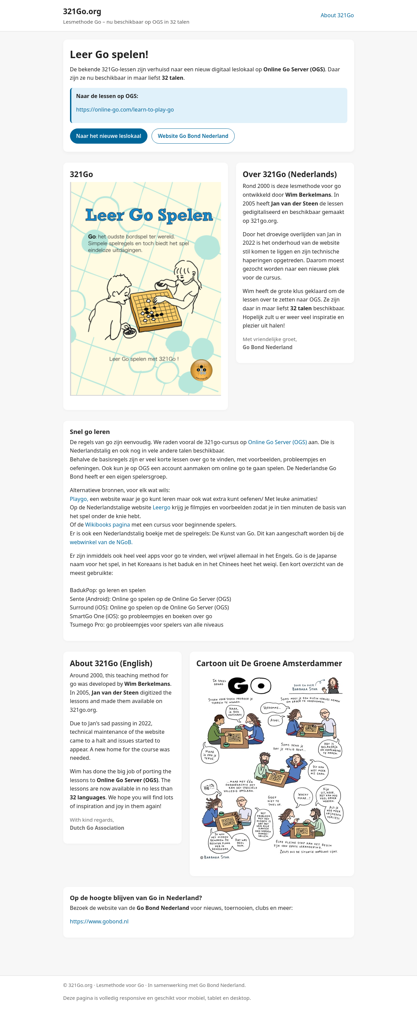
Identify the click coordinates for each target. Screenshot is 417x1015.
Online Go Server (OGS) (277, 442)
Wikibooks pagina (107, 524)
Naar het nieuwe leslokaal (108, 135)
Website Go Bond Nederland (193, 135)
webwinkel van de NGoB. (101, 542)
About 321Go (337, 15)
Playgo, (79, 499)
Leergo (161, 507)
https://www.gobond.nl (99, 921)
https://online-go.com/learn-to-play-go (125, 109)
